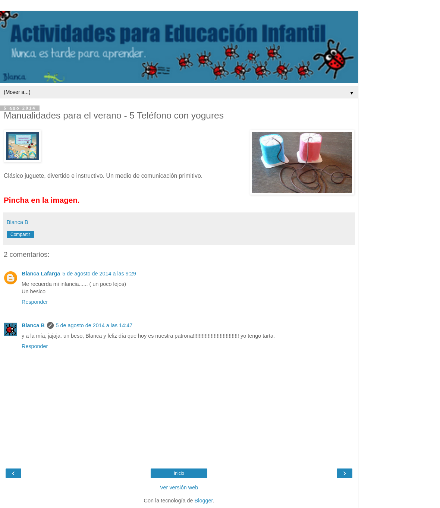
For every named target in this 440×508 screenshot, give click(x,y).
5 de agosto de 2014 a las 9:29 (99, 274)
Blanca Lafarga (41, 274)
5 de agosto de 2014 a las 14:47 (94, 325)
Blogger (204, 501)
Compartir (20, 234)
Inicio (179, 473)
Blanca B (33, 325)
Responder (35, 302)
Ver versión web (179, 487)
